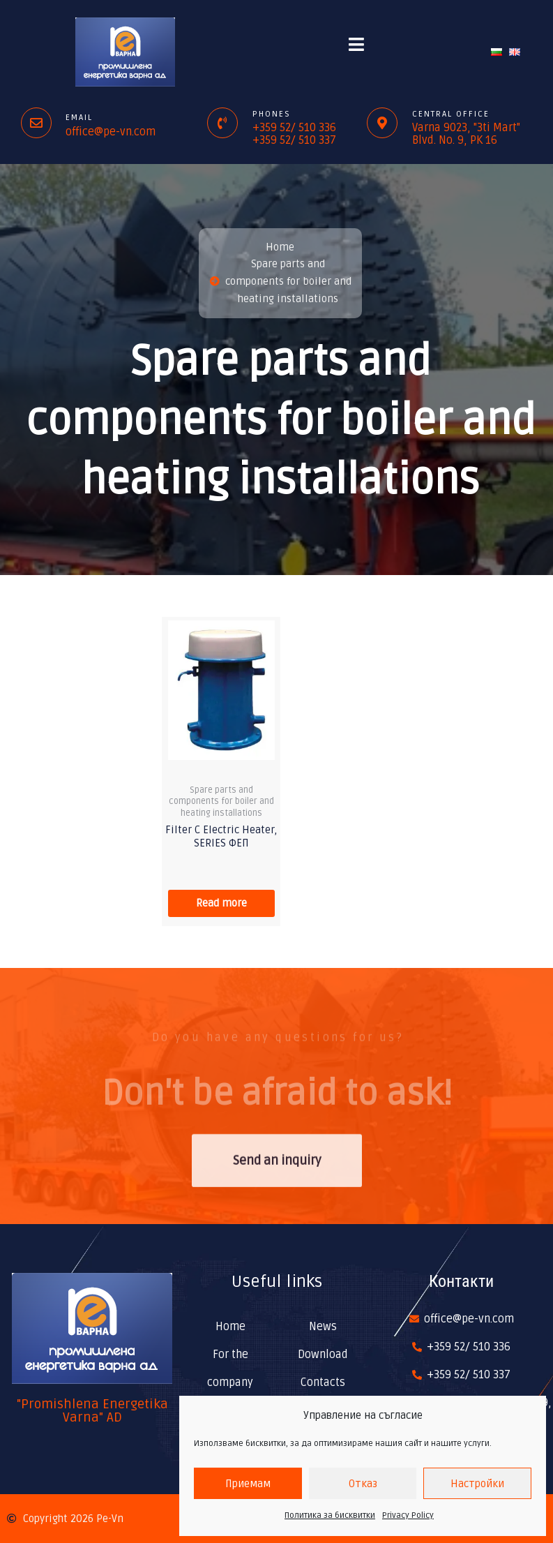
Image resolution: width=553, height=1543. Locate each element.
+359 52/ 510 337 (294, 140)
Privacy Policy (408, 1515)
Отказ (363, 1483)
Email (79, 117)
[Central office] (382, 122)
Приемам (248, 1483)
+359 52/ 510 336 (294, 128)
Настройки (477, 1483)
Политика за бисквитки (330, 1515)
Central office (451, 114)
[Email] (36, 122)
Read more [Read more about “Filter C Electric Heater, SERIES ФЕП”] (221, 903)
